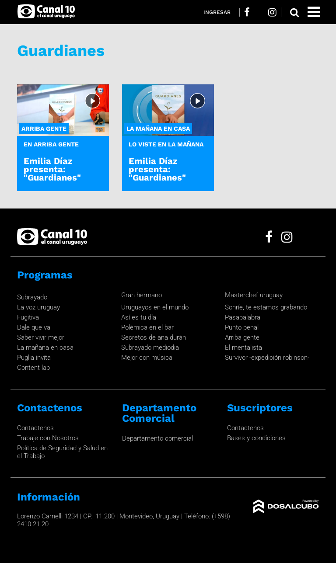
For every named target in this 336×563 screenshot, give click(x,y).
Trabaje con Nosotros (48, 438)
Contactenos (35, 428)
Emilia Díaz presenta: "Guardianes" (52, 169)
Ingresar (217, 12)
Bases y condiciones (256, 438)
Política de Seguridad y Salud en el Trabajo (62, 452)
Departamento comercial (157, 438)
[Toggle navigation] (314, 12)
